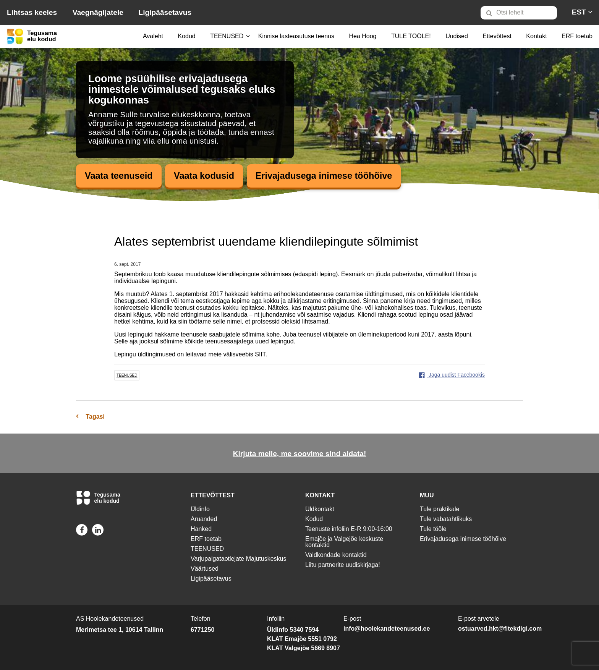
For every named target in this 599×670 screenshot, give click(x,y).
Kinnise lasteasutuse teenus (296, 36)
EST (579, 12)
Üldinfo (200, 509)
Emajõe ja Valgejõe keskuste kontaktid (344, 542)
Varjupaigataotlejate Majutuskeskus (239, 558)
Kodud (186, 36)
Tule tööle (433, 529)
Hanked (201, 529)
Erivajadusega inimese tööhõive (328, 176)
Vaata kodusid (206, 176)
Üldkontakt (319, 509)
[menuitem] (522, 12)
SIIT (260, 354)
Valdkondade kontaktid (336, 555)
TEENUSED (226, 36)
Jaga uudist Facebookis (452, 375)
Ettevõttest (497, 36)
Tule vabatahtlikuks (446, 519)
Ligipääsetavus (164, 12)
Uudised (456, 36)
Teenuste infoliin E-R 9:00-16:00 (348, 529)
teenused (127, 376)
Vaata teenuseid (119, 176)
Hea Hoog (362, 36)
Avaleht (153, 36)
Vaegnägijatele (98, 12)
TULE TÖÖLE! (411, 36)
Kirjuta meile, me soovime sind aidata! (299, 454)
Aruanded (204, 519)
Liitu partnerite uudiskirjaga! (342, 565)
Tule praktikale (439, 509)
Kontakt (536, 36)
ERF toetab (577, 36)
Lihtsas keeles (32, 12)
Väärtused (205, 568)
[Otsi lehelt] (519, 12)
